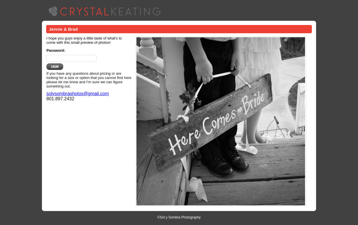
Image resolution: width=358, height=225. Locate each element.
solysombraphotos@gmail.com (77, 93)
